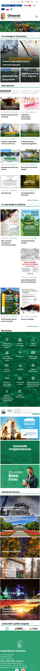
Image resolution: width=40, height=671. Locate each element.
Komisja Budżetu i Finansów (28, 194)
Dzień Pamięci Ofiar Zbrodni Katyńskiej (28, 281)
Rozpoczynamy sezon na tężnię (9, 116)
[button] (15, 29)
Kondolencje (6, 193)
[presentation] (3, 27)
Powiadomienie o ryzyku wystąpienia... (29, 143)
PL (37, 2)
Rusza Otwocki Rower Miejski (29, 168)
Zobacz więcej (33, 326)
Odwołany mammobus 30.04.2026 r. (26, 117)
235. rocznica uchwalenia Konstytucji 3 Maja (8, 243)
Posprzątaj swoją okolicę (27, 242)
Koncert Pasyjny (27, 319)
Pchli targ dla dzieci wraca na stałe (8, 320)
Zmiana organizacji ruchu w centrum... (8, 143)
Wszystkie (6, 91)
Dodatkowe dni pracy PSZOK (9, 168)
